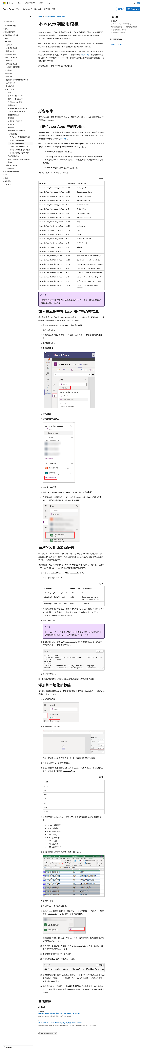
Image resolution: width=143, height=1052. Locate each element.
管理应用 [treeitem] (11, 118)
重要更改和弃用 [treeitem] (11, 165)
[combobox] (18, 21)
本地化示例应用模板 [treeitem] (17, 143)
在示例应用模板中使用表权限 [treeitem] (20, 150)
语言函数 (63, 138)
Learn (40, 17)
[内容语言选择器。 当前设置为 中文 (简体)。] (9, 1045)
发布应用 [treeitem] (11, 124)
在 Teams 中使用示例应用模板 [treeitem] (20, 137)
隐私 (90, 1045)
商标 (122, 1045)
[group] (74, 662)
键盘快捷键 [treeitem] (10, 51)
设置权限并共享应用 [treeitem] (15, 121)
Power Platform (50, 17)
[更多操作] (103, 17)
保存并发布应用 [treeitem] (11, 64)
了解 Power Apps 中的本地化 (121, 24)
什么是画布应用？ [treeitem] (12, 48)
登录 (138, 3)
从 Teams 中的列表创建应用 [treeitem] (17, 108)
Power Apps (61, 17)
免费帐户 (121, 9)
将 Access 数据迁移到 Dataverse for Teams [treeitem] (20, 160)
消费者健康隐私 (101, 1045)
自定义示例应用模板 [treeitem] (17, 140)
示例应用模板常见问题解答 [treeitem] (19, 153)
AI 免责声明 (60, 1045)
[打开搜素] (134, 3)
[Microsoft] (4, 3)
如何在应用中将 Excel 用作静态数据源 (124, 27)
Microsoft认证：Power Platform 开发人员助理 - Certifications (60, 1023)
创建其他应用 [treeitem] (12, 105)
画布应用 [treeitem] (9, 45)
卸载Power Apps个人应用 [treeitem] (16, 131)
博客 (77, 1045)
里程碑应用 (84, 54)
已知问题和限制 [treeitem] (13, 156)
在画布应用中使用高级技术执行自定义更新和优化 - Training (59, 1013)
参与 (84, 1045)
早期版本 (70, 1045)
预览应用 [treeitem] (9, 61)
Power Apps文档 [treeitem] (10, 26)
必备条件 (114, 21)
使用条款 (115, 1045)
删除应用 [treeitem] (11, 127)
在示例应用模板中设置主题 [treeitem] (19, 147)
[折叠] (30, 17)
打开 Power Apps (133, 9)
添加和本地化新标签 (118, 32)
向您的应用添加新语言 (119, 30)
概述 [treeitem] (9, 92)
